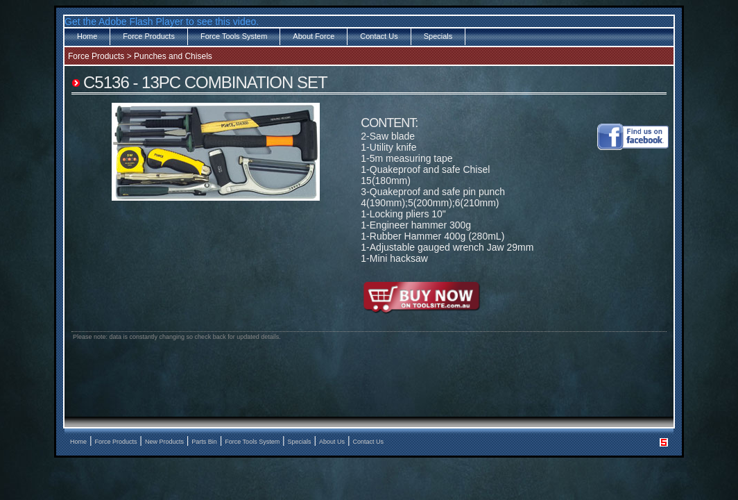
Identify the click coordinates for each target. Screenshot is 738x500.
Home (87, 36)
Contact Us (378, 36)
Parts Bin (204, 441)
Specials (438, 36)
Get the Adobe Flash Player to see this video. (162, 21)
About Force (313, 36)
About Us (332, 441)
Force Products (149, 36)
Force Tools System (233, 36)
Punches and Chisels (173, 56)
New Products (164, 441)
